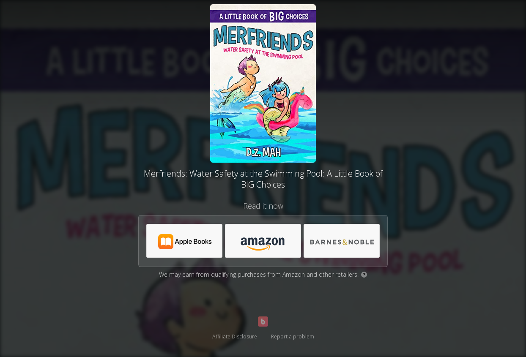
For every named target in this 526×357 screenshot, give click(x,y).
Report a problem (292, 336)
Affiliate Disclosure (234, 336)
